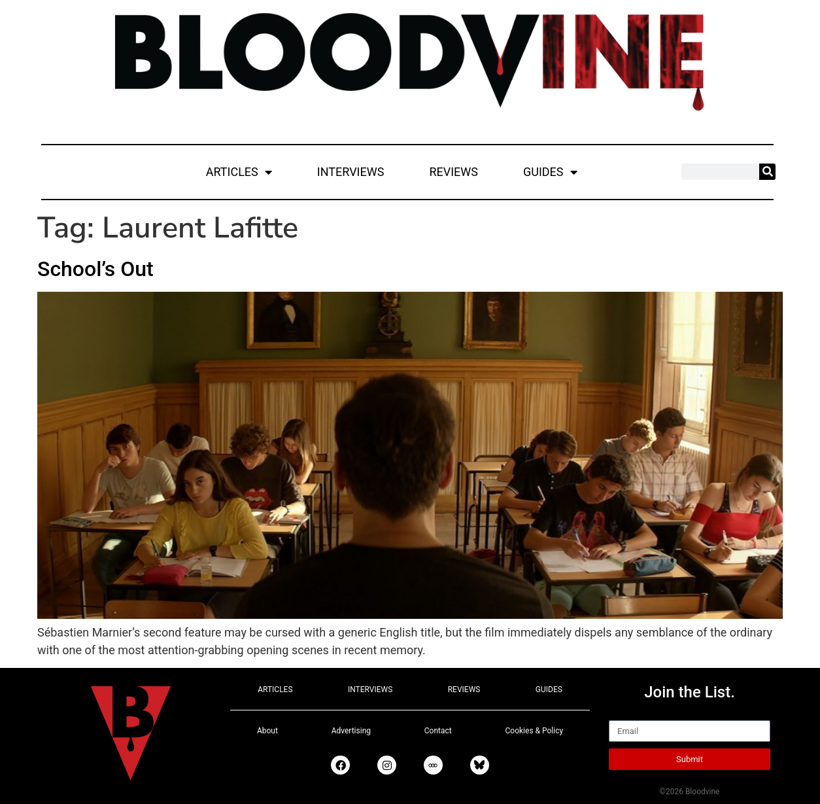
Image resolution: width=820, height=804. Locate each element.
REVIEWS (453, 172)
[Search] (767, 172)
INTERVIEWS (350, 172)
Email (623, 714)
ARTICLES (239, 172)
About (267, 730)
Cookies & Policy (534, 730)
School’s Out (95, 268)
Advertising (351, 730)
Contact (438, 730)
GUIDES (550, 172)
